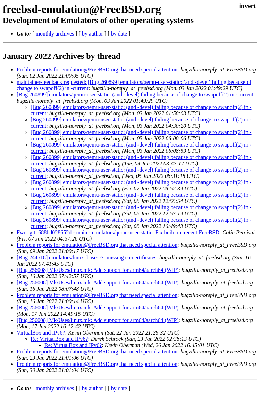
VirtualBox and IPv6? (41, 333)
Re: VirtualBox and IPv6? (59, 339)
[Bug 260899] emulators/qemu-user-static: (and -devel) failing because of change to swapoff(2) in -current (135, 94)
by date (119, 34)
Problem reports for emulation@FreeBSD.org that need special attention (97, 69)
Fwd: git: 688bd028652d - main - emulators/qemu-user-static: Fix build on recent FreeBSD (118, 232)
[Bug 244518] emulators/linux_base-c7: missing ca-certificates (87, 257)
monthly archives (55, 34)
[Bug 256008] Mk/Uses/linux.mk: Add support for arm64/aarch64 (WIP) (98, 270)
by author (92, 34)
